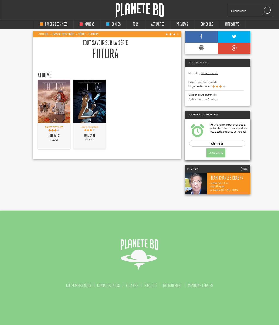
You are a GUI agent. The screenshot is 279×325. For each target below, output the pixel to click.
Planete (140, 10)
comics (113, 24)
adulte (213, 81)
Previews (182, 24)
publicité (150, 285)
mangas (87, 24)
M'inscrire (216, 152)
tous (136, 24)
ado (205, 81)
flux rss (132, 285)
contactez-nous (108, 285)
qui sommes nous (78, 285)
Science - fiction (209, 73)
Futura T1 (89, 135)
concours (207, 24)
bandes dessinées (54, 24)
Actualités (157, 24)
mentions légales (200, 285)
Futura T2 (54, 136)
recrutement (172, 285)
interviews (232, 24)
